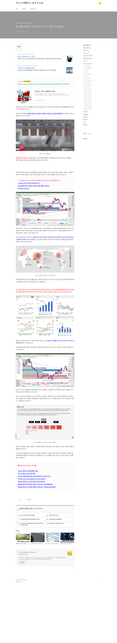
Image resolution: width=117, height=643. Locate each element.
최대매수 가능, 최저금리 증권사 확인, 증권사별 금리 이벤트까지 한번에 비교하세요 (39, 59)
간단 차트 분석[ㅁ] (88, 90)
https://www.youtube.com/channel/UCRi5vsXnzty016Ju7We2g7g (39, 84)
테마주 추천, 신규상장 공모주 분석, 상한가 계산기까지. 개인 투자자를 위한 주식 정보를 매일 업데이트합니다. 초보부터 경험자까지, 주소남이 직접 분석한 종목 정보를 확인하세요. (43, 615)
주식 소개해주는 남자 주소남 (29, 3)
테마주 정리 (33, 9)
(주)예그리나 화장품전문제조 (26, 68)
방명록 (23, 9)
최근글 (84, 133)
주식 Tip (86, 53)
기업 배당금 (86, 72)
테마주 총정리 (87, 48)
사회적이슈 (85, 117)
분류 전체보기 (87, 45)
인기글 (89, 133)
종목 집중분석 (87, 74)
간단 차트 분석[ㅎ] (88, 109)
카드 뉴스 (85, 61)
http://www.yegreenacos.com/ (25, 65)
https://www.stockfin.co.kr (24, 54)
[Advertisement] (45, 297)
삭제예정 (85, 125)
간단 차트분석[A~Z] (88, 80)
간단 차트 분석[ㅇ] (88, 97)
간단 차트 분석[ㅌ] (88, 105)
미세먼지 (85, 119)
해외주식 (86, 76)
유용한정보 (85, 114)
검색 (96, 3)
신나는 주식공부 (87, 63)
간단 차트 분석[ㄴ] (88, 84)
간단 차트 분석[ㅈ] (88, 99)
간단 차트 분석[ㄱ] (88, 82)
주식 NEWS (87, 78)
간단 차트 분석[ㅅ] (88, 94)
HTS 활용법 (86, 70)
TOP (100, 637)
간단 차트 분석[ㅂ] (88, 92)
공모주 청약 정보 (87, 58)
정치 (84, 122)
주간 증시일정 (87, 68)
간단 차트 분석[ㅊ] (88, 101)
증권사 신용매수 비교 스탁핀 (26, 56)
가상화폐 (85, 111)
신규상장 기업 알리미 (88, 55)
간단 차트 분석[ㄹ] (88, 88)
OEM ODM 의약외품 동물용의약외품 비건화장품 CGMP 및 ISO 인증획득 (36, 70)
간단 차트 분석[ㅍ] (88, 107)
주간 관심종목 (87, 66)
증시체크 (86, 50)
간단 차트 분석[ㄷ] (88, 86)
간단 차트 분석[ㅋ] (88, 103)
